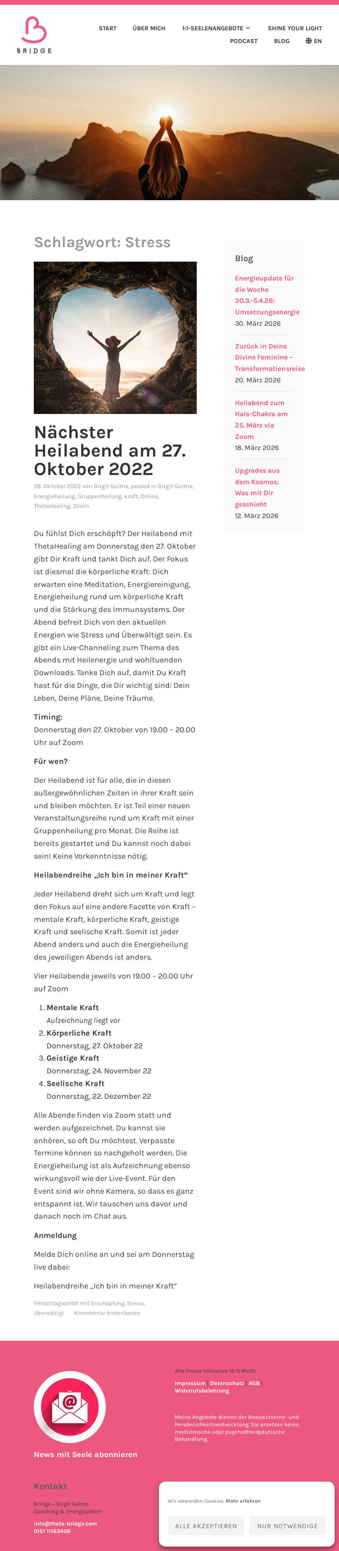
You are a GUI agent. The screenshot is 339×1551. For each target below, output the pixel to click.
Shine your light (295, 28)
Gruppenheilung (100, 496)
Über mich (149, 28)
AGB (254, 1383)
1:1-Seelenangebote (212, 28)
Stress (135, 1303)
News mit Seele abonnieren (85, 1454)
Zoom (81, 506)
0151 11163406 (52, 1531)
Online (149, 496)
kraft (131, 496)
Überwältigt (49, 1313)
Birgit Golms (111, 486)
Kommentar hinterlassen (107, 1313)
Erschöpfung (107, 1303)
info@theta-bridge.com (65, 1523)
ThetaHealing (52, 506)
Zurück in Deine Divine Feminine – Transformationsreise (270, 357)
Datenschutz (227, 1383)
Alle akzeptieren (206, 1526)
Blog (281, 41)
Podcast (243, 41)
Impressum (190, 1383)
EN (318, 41)
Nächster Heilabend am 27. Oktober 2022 (110, 450)
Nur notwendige (287, 1526)
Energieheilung (54, 496)
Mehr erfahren (243, 1501)
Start (107, 28)
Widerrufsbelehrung (202, 1390)
